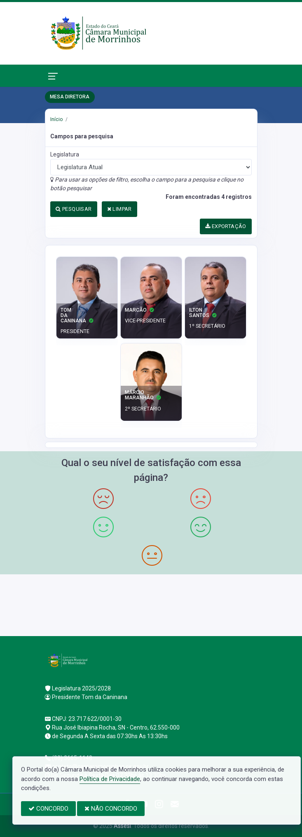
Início (56, 119)
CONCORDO (48, 808)
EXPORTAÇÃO (225, 226)
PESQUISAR (73, 209)
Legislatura (64, 154)
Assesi (122, 826)
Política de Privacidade (110, 779)
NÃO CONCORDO (110, 808)
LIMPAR (119, 209)
